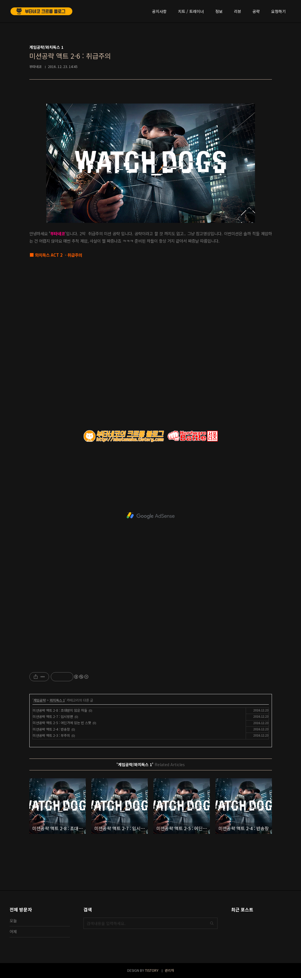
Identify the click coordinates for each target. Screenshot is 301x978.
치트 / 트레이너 (191, 11)
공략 (256, 11)
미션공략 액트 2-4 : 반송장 (51, 729)
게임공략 (39, 700)
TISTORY (152, 970)
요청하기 (278, 11)
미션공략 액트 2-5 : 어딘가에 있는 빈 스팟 (62, 722)
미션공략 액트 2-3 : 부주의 (51, 735)
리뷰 (237, 11)
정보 (219, 11)
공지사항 (159, 11)
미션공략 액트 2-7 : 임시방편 (53, 716)
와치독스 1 (57, 700)
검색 (211, 923)
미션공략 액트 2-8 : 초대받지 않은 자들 (60, 710)
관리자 (169, 970)
